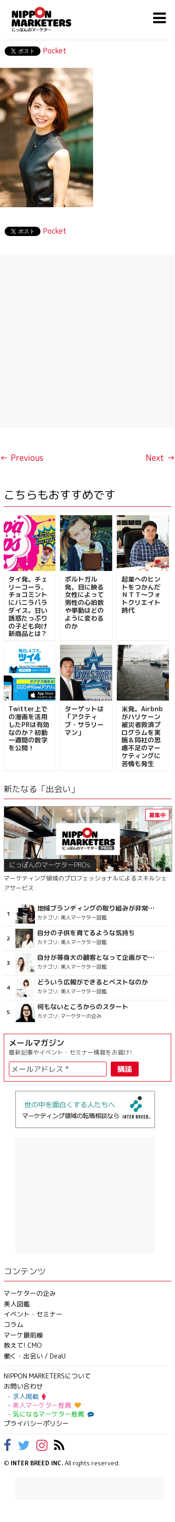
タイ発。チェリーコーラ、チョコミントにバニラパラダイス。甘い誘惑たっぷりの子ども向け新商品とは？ (27, 606)
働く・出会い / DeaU (35, 1355)
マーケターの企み (30, 1293)
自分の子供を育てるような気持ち (86, 933)
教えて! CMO (23, 1345)
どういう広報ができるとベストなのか (92, 982)
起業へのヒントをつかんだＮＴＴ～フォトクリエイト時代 (141, 595)
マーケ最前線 (23, 1335)
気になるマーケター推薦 (52, 1414)
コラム (13, 1324)
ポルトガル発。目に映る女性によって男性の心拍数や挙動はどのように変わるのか (84, 602)
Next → (160, 458)
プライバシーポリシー (36, 1423)
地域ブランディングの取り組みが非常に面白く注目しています (97, 908)
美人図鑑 (17, 1303)
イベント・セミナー (33, 1314)
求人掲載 (29, 1396)
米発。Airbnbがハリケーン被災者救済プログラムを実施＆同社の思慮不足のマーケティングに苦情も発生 (142, 736)
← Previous (21, 458)
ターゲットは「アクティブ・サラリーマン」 (84, 720)
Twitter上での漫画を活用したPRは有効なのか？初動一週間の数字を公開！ (28, 728)
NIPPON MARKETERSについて (47, 1375)
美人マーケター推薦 (47, 1405)
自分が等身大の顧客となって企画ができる (97, 957)
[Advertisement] (87, 341)
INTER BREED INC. (37, 1463)
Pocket (55, 51)
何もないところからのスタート (82, 1007)
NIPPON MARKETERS (51, 19)
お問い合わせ (23, 1386)
